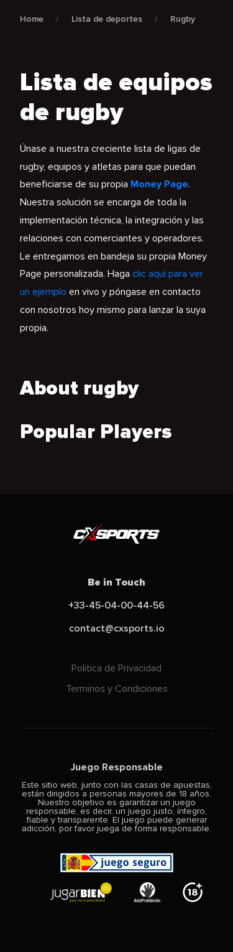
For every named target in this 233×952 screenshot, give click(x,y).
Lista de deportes (106, 19)
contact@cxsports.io (117, 628)
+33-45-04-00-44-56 (116, 605)
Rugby (182, 19)
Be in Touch (116, 582)
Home (31, 19)
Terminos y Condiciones (117, 689)
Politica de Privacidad (116, 668)
